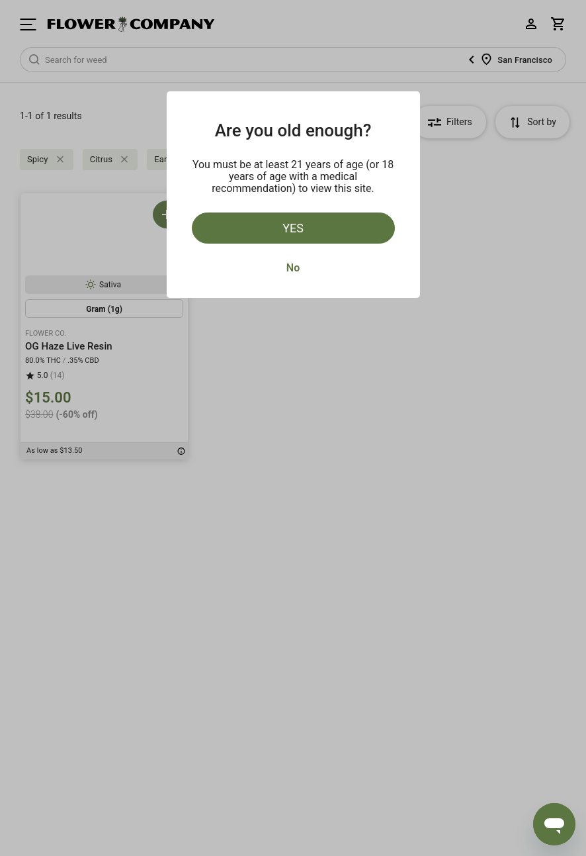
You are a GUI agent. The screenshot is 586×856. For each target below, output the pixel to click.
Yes (293, 228)
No (293, 268)
